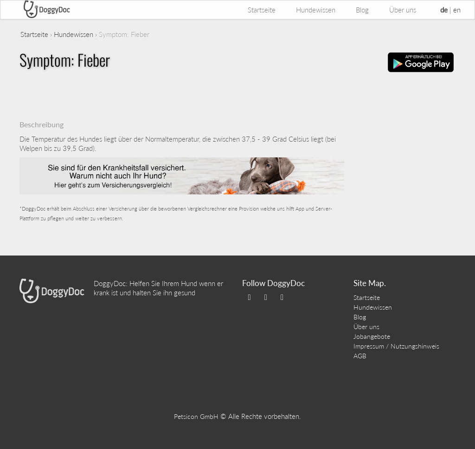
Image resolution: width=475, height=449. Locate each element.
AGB (359, 356)
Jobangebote (371, 336)
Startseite (262, 10)
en (457, 10)
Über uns (402, 10)
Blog (362, 10)
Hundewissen (315, 10)
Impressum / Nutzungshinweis (396, 346)
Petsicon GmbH (196, 416)
